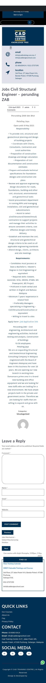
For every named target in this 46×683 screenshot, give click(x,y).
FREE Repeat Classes (11, 23)
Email (4, 499)
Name (4, 488)
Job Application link (29, 321)
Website (5, 510)
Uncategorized (23, 414)
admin (27, 107)
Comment (6, 453)
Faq (3, 618)
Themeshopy (32, 676)
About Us (5, 615)
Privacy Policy (7, 621)
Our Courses (7, 612)
